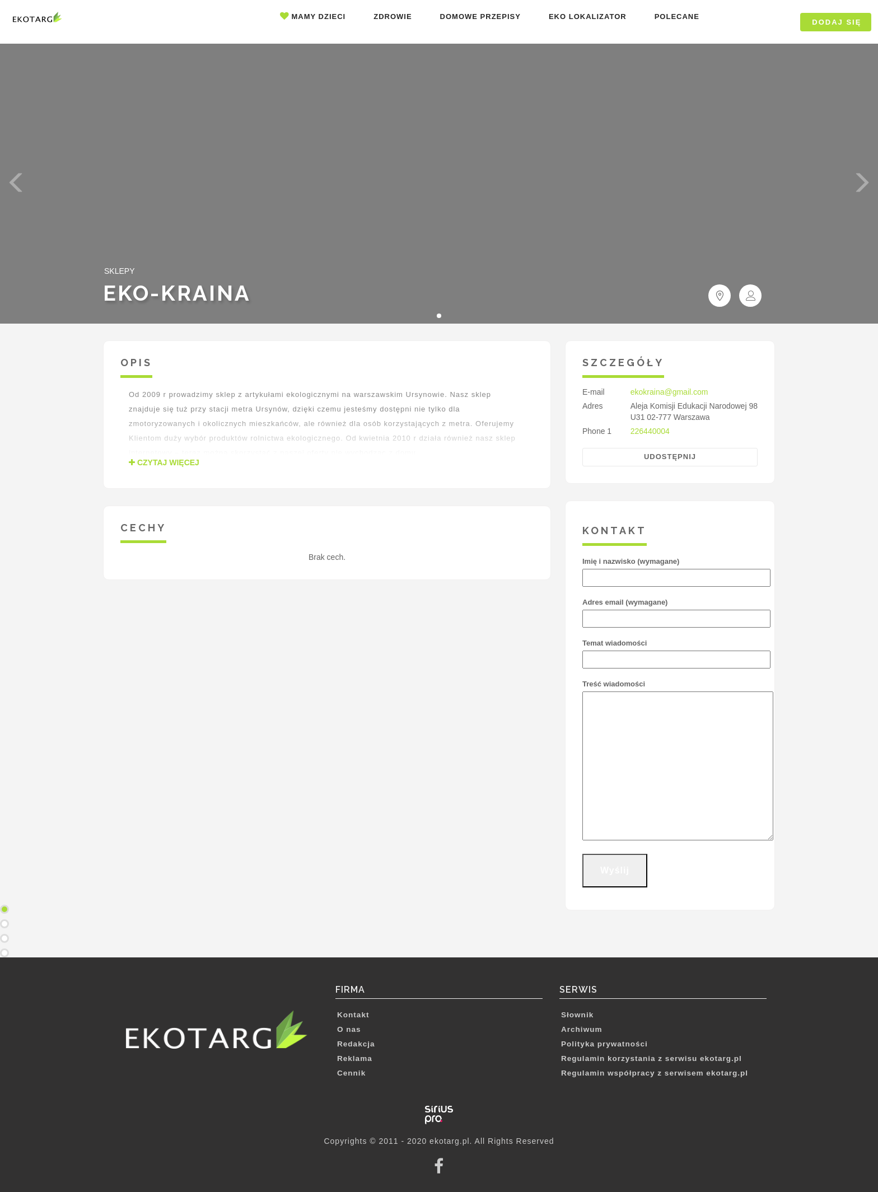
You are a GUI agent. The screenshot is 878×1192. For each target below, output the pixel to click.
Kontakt (353, 1015)
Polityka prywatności (604, 1044)
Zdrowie (392, 16)
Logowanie (758, 22)
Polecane (677, 16)
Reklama (354, 1058)
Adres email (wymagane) (670, 610)
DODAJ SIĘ (836, 22)
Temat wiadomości (670, 651)
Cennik (351, 1073)
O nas (349, 1029)
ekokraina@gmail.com (669, 391)
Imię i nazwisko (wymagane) (670, 569)
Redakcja (356, 1044)
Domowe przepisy (480, 16)
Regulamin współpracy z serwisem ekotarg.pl (654, 1073)
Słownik (577, 1015)
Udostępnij (670, 456)
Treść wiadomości (670, 761)
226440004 (650, 431)
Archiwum (582, 1029)
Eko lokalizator (588, 16)
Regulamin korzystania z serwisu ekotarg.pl (651, 1058)
